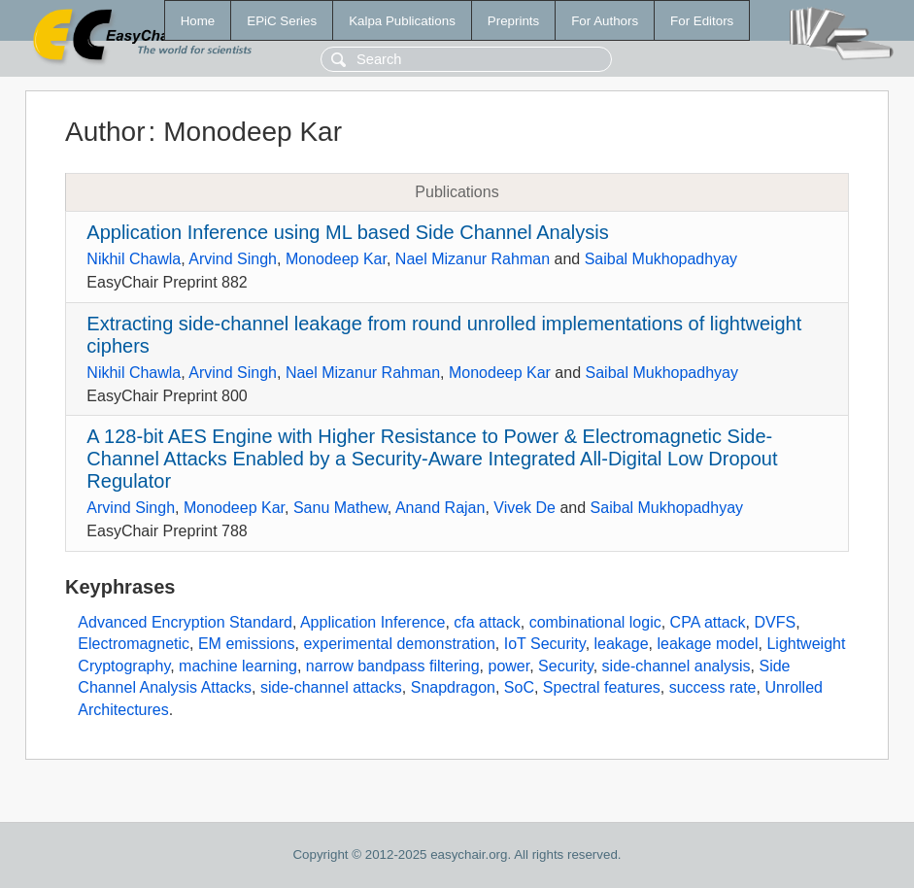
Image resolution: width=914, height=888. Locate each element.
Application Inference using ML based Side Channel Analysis (347, 232)
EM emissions (246, 643)
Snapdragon (453, 687)
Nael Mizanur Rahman (472, 259)
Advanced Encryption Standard (185, 622)
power (508, 666)
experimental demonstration (398, 643)
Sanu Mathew (340, 507)
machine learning (238, 666)
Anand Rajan (440, 507)
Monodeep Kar (336, 259)
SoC (519, 687)
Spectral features (601, 687)
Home (198, 21)
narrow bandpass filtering (393, 666)
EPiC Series (282, 21)
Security (565, 666)
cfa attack (487, 622)
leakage (621, 643)
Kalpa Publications (402, 21)
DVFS (775, 622)
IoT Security (545, 643)
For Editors (701, 21)
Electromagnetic (133, 643)
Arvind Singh (232, 259)
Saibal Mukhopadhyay (661, 259)
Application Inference (372, 622)
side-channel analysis (676, 666)
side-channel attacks (331, 687)
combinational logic (595, 622)
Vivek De (524, 507)
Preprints (513, 21)
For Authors (604, 21)
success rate (713, 687)
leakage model (707, 643)
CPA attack (708, 622)
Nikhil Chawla (133, 259)
